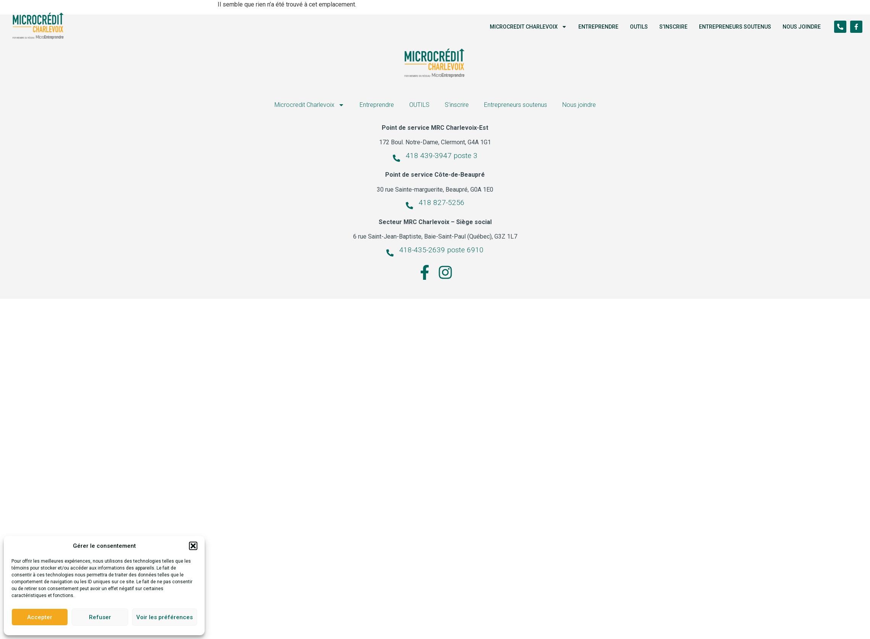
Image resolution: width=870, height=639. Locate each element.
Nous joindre (802, 27)
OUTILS (639, 27)
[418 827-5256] (409, 205)
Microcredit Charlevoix (528, 26)
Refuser (100, 617)
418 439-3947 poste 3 (442, 155)
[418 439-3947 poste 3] (396, 158)
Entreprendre (598, 27)
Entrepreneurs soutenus (735, 27)
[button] (193, 546)
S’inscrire (673, 27)
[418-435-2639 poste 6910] (390, 253)
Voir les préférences (164, 617)
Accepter (39, 617)
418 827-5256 (442, 202)
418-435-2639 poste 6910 (441, 249)
